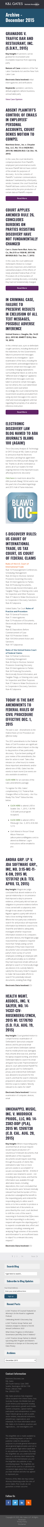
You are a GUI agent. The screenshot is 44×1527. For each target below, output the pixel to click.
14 (22, 1256)
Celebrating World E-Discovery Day (19, 1319)
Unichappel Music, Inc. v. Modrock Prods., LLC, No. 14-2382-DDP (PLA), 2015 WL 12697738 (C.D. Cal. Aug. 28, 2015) (21, 1123)
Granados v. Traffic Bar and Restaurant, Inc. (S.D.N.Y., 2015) (19, 41)
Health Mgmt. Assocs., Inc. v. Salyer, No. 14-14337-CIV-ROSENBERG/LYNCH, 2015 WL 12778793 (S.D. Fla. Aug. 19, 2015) (21, 1012)
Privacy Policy (22, 1521)
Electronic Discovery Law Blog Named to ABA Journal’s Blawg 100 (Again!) (22, 433)
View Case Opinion (14, 99)
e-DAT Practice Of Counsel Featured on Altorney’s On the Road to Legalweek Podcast (21, 1313)
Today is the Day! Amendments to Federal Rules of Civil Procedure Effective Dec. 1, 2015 (20, 712)
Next (33, 1256)
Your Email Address (11, 1288)
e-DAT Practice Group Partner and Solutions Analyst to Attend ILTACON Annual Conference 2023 (20, 1325)
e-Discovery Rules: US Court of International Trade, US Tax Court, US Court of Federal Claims (21, 546)
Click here (10, 478)
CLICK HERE (10, 780)
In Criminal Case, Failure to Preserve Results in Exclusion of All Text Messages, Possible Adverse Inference (21, 314)
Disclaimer (22, 1524)
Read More (22, 198)
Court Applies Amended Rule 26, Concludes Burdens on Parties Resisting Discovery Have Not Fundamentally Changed (22, 226)
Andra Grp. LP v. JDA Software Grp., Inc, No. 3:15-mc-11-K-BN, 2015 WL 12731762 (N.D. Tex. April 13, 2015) (21, 871)
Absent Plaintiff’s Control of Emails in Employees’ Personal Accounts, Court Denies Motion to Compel (21, 124)
